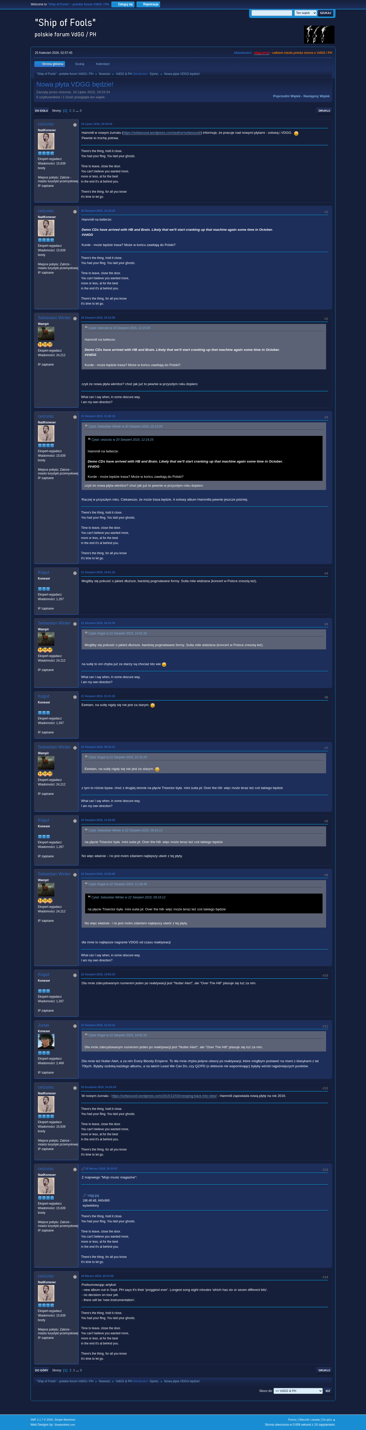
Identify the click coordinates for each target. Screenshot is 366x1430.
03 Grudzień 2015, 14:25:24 (98, 1087)
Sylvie (154, 74)
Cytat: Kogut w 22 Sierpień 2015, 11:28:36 (117, 884)
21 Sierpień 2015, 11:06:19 (98, 416)
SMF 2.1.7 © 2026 (41, 1419)
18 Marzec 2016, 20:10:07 (101, 1168)
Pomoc (292, 1419)
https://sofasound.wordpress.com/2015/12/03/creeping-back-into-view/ (164, 1096)
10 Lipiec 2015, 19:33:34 (96, 123)
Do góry (41, 1370)
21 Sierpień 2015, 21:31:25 (98, 696)
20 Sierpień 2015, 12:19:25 (98, 210)
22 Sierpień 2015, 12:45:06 (98, 873)
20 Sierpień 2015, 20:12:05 (98, 317)
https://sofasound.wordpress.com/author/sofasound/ (162, 133)
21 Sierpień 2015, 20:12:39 (98, 622)
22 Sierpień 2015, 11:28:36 (98, 819)
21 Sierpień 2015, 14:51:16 (98, 572)
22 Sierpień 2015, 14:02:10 (98, 974)
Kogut (43, 572)
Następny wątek (316, 96)
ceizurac (46, 124)
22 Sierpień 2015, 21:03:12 (98, 1025)
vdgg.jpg (91, 1195)
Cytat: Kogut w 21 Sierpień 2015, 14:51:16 (117, 633)
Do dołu (41, 110)
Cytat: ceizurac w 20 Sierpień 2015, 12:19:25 (119, 328)
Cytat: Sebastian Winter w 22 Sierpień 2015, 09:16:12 (125, 830)
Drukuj (324, 110)
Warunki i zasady (309, 1419)
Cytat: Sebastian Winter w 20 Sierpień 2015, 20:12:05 (125, 426)
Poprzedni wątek (286, 96)
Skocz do (265, 1391)
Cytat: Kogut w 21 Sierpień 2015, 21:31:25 (117, 757)
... (78, 110)
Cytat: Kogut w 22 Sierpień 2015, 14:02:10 (117, 1035)
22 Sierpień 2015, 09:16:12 (98, 746)
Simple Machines (64, 1419)
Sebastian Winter (54, 317)
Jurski (43, 1025)
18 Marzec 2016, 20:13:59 (97, 1275)
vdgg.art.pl (261, 53)
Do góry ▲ (329, 1419)
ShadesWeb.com (64, 1424)
